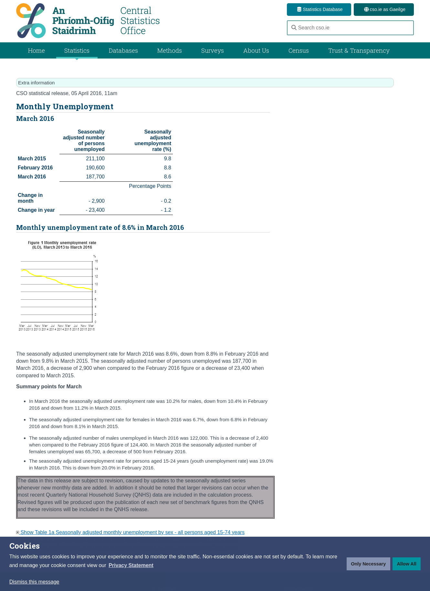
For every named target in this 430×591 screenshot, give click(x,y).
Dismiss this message (34, 582)
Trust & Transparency (359, 50)
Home (36, 50)
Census (298, 50)
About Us (256, 50)
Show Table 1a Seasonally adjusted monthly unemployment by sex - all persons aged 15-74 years (130, 532)
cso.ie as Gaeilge (383, 9)
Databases (123, 50)
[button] (131, 565)
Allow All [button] (406, 563)
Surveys (212, 50)
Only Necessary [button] (368, 563)
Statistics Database (318, 9)
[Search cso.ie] (350, 27)
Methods (169, 50)
